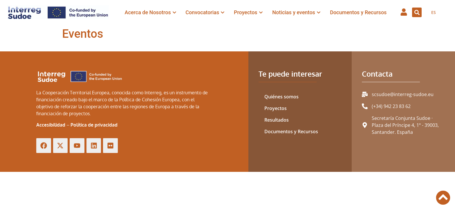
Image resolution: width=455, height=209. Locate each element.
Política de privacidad (94, 125)
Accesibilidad (50, 125)
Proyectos (275, 108)
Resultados (276, 120)
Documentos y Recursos (291, 131)
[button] (417, 12)
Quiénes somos (281, 96)
